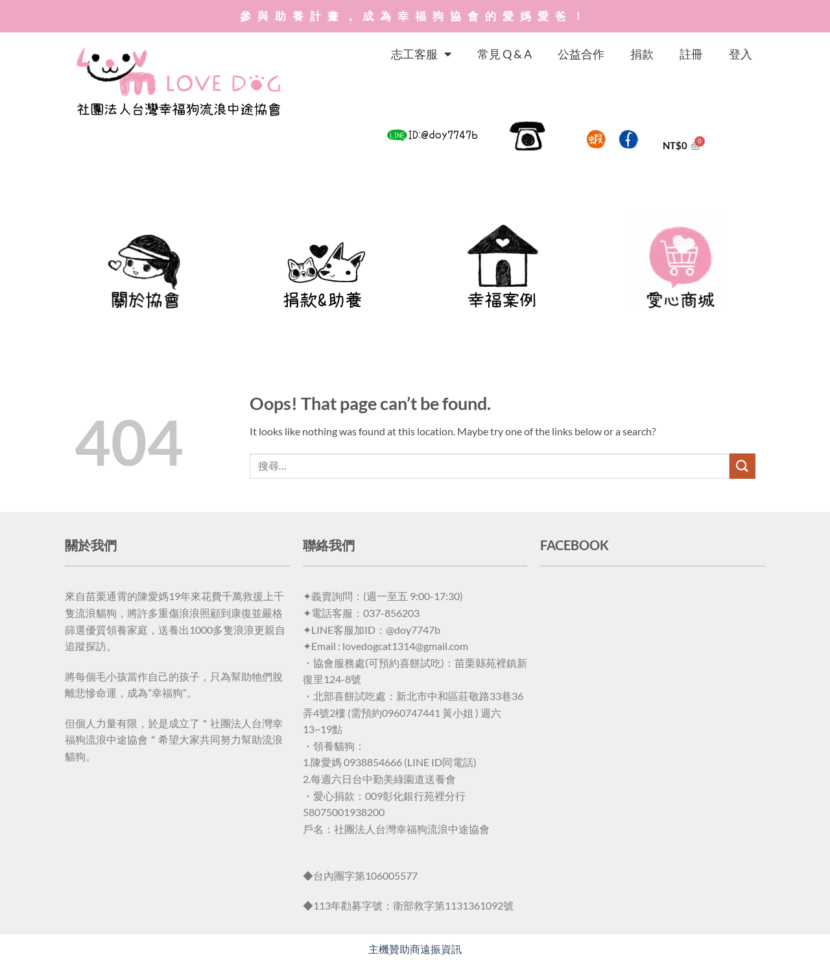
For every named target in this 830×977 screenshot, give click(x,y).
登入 (740, 54)
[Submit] (742, 466)
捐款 (642, 54)
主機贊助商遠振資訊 (415, 949)
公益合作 (581, 54)
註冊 (691, 54)
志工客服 (421, 54)
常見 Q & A (504, 54)
